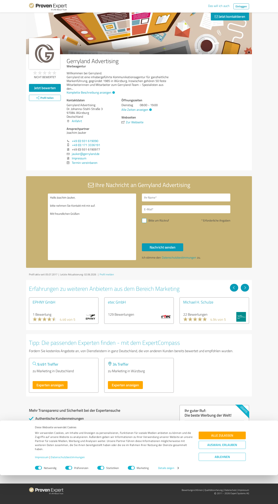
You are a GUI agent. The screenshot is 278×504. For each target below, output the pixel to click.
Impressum (42, 486)
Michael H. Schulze (198, 302)
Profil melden (107, 274)
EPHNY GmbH (44, 302)
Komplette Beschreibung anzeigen (90, 92)
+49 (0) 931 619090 (85, 141)
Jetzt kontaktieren (230, 16)
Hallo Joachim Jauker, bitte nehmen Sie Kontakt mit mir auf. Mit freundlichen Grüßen (92, 227)
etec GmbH (117, 302)
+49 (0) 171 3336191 (86, 145)
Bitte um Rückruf (158, 220)
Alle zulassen (222, 464)
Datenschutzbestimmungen (68, 486)
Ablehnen (222, 485)
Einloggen (241, 6)
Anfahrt (77, 121)
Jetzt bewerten (45, 87)
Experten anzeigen (50, 384)
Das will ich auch (219, 6)
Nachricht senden (162, 247)
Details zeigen (166, 497)
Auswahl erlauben (222, 473)
